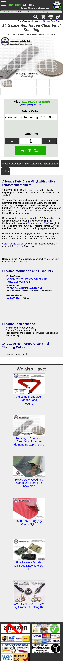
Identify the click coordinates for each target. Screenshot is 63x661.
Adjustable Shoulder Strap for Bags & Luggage (29, 400)
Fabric (2, 12)
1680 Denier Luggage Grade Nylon (29, 522)
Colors (5, 171)
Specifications (51, 163)
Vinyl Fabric (9, 12)
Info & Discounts (33, 163)
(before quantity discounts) (31, 104)
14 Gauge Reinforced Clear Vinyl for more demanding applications (29, 441)
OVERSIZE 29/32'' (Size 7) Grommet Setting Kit (29, 605)
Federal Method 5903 (38, 223)
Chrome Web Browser (53, 21)
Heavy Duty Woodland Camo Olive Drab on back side (29, 483)
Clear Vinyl (17, 12)
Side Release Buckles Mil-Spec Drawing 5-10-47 (29, 565)
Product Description (12, 163)
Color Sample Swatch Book (16, 243)
